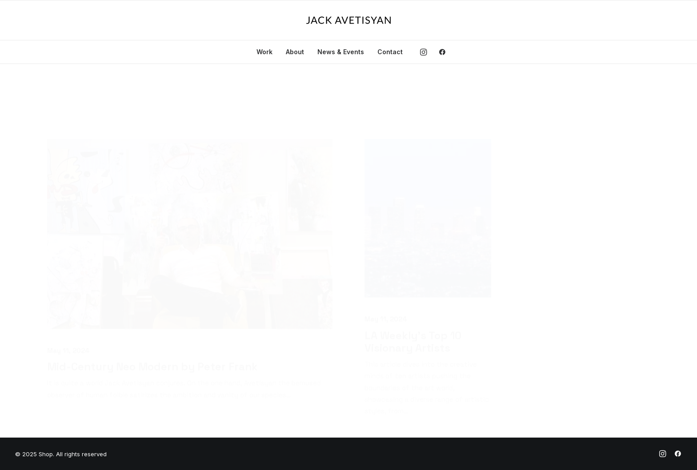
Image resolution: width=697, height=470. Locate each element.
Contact (390, 52)
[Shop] (348, 20)
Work (264, 52)
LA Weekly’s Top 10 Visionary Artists (413, 298)
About (295, 52)
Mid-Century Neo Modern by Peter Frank (152, 323)
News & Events (340, 52)
